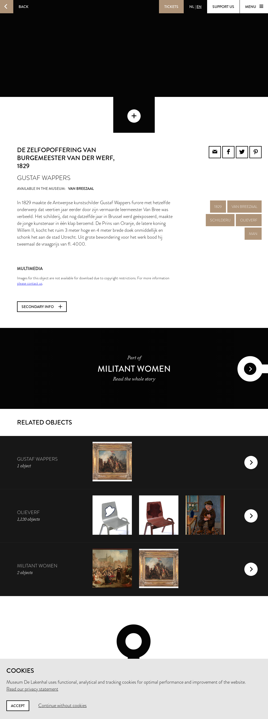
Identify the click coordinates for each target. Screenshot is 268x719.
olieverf (248, 184)
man (253, 197)
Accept (18, 705)
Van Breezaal (244, 170)
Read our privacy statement (32, 689)
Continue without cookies (62, 705)
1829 (218, 170)
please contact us (29, 247)
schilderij (220, 184)
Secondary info (42, 270)
